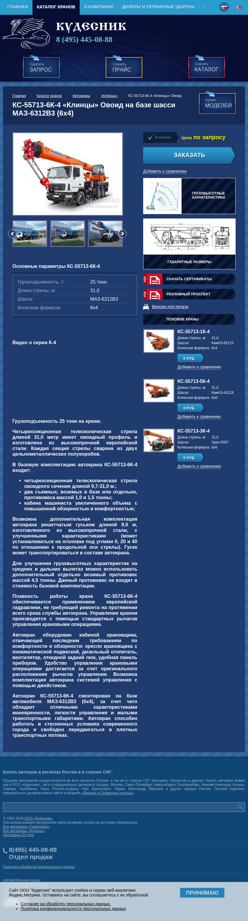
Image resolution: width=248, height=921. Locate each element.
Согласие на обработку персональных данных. (66, 903)
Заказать (189, 155)
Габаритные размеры (189, 262)
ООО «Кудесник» (39, 818)
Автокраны (81, 96)
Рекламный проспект (189, 294)
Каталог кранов (56, 6)
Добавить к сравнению (165, 171)
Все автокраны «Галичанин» (26, 827)
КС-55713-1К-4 (193, 331)
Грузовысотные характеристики (208, 195)
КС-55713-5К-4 (193, 381)
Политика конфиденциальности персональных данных (73, 908)
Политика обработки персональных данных (39, 867)
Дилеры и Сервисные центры (158, 6)
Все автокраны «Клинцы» (24, 831)
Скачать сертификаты (189, 279)
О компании (98, 6)
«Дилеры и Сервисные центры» (107, 793)
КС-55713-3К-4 (193, 430)
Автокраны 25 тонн (18, 835)
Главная (17, 6)
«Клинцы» (109, 96)
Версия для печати (170, 306)
